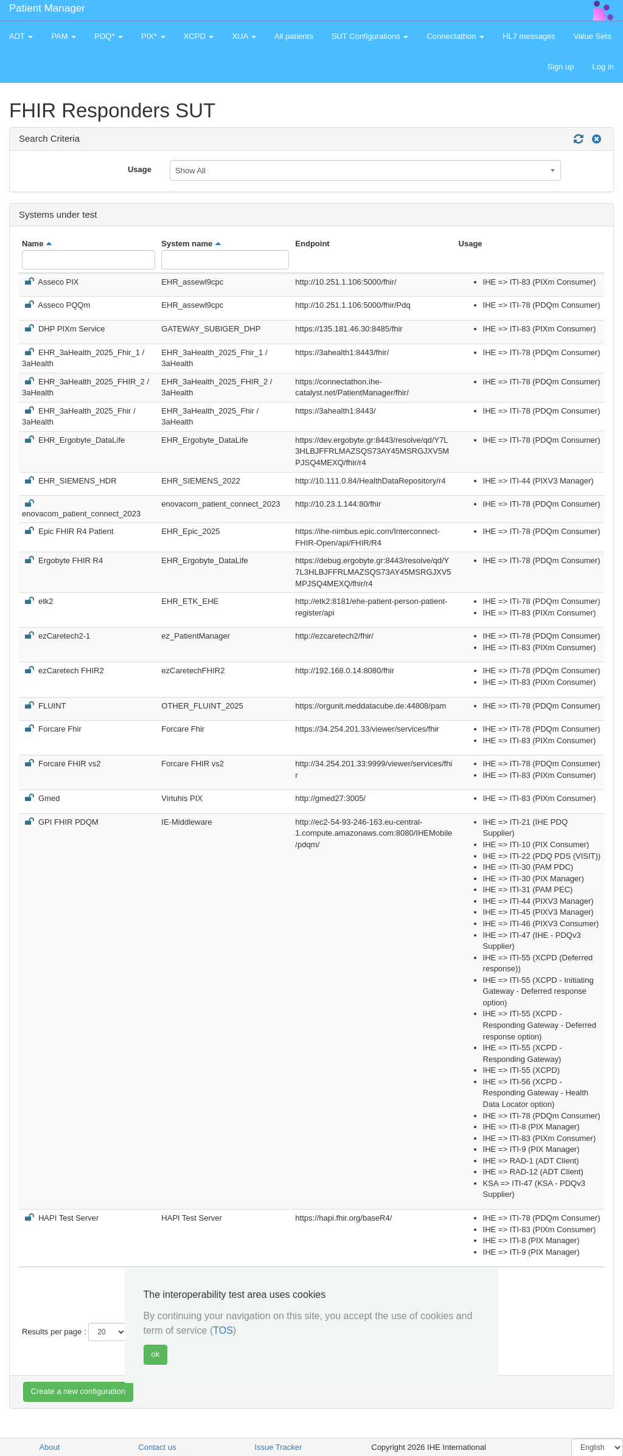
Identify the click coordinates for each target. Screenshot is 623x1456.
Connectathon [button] (455, 36)
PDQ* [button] (108, 36)
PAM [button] (63, 36)
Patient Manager (47, 8)
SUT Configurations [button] (370, 36)
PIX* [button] (153, 36)
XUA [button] (244, 36)
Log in (603, 66)
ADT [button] (21, 36)
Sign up (560, 66)
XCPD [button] (199, 36)
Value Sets (592, 36)
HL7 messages (529, 36)
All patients (293, 36)
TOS (223, 1330)
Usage (139, 169)
